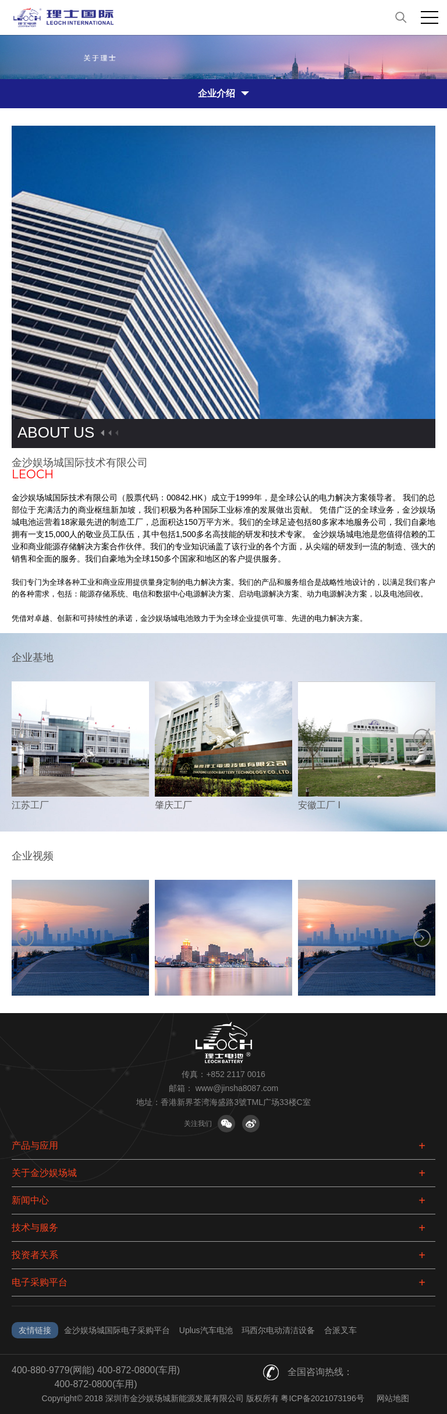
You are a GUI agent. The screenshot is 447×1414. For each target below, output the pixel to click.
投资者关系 (35, 1255)
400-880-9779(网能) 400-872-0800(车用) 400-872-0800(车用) (96, 1377)
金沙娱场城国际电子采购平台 (117, 1330)
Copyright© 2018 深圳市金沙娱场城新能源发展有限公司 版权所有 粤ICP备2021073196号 (203, 1398)
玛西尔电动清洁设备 (278, 1330)
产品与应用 (35, 1145)
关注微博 (251, 1123)
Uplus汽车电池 (206, 1330)
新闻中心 (30, 1200)
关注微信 (226, 1123)
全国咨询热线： (320, 1372)
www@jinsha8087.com (237, 1088)
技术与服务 (35, 1227)
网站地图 (393, 1398)
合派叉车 (340, 1330)
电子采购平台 (40, 1282)
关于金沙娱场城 (44, 1173)
